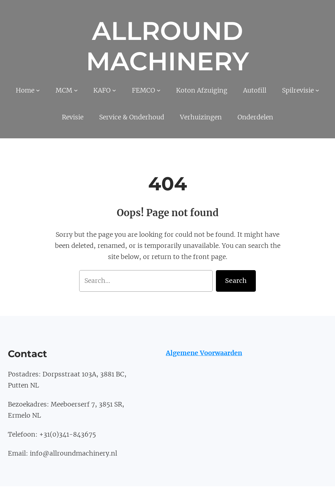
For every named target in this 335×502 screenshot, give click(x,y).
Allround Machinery (167, 46)
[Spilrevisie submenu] (317, 90)
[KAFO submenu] (114, 90)
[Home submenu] (38, 90)
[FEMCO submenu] (159, 90)
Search (236, 281)
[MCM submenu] (76, 90)
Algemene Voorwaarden (204, 353)
